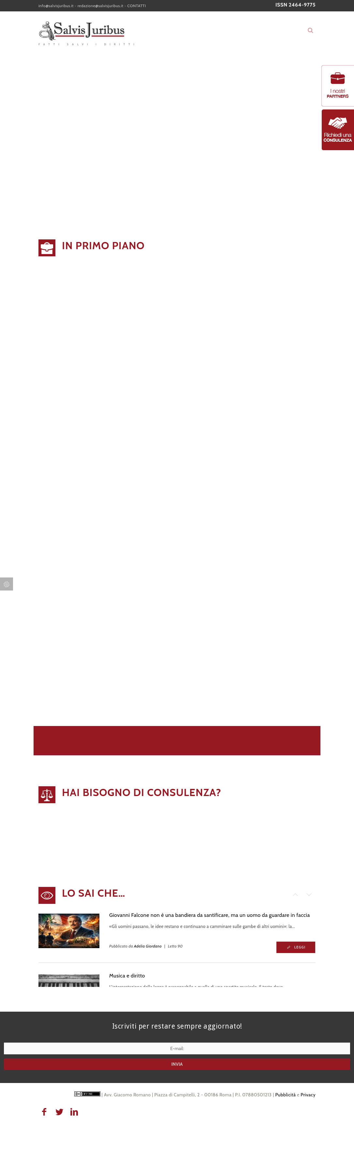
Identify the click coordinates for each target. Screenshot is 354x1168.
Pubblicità (285, 1095)
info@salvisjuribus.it (56, 5)
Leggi (299, 947)
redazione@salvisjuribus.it (101, 5)
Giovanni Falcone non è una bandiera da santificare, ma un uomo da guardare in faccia (209, 915)
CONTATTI (136, 5)
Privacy (308, 1095)
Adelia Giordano (148, 946)
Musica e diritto (127, 976)
